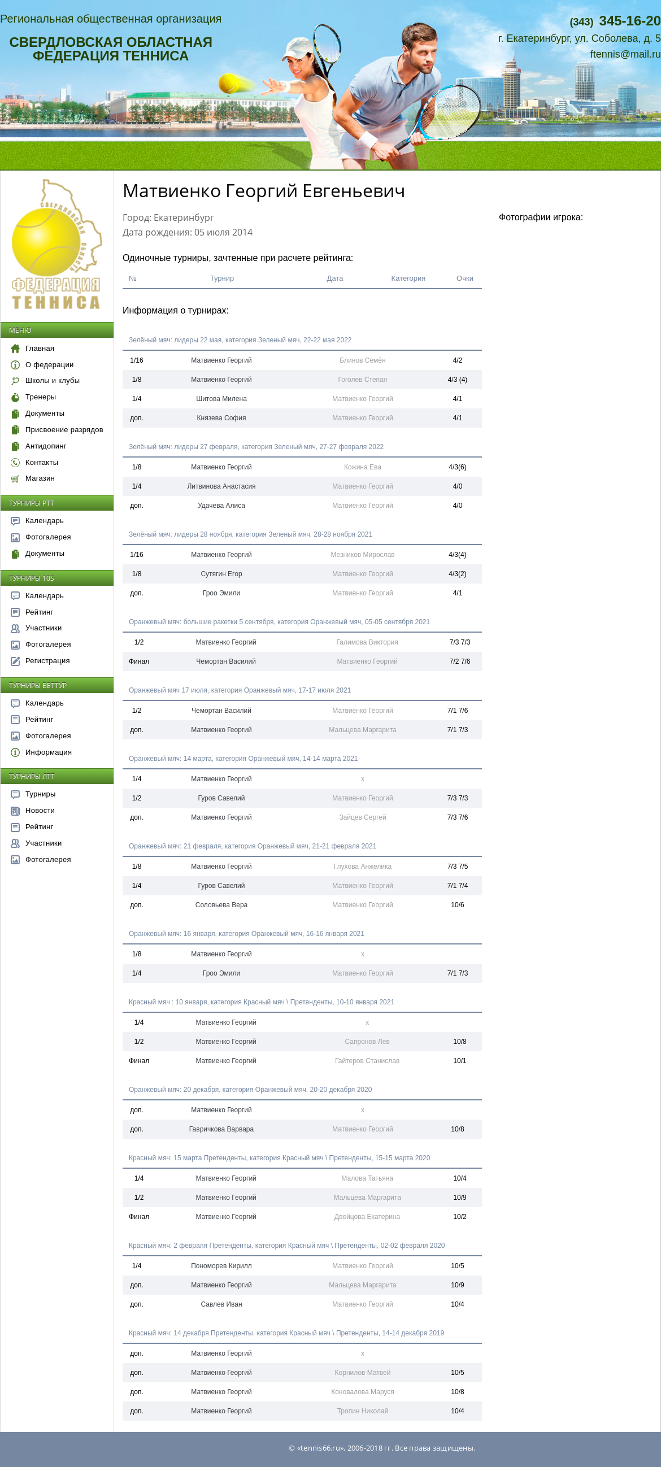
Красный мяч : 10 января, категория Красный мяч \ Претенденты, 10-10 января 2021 (261, 1002)
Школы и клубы (45, 380)
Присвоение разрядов (57, 429)
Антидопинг (39, 446)
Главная (32, 348)
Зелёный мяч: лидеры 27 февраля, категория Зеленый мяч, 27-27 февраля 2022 (256, 447)
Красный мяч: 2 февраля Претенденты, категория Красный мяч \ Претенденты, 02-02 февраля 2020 (287, 1246)
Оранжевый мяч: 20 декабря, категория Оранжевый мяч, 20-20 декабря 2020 (250, 1090)
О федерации (42, 364)
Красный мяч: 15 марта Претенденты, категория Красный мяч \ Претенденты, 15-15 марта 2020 (279, 1158)
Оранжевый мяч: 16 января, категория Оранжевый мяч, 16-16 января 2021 (246, 934)
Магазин (33, 478)
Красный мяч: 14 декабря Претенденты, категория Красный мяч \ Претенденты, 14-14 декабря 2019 (286, 1333)
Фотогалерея (41, 537)
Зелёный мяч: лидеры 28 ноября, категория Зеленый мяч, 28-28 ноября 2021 (250, 534)
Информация (41, 752)
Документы (37, 413)
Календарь (37, 520)
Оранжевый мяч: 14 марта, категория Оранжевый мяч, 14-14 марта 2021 (243, 759)
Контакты (34, 462)
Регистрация (40, 660)
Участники (36, 628)
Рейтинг (32, 612)
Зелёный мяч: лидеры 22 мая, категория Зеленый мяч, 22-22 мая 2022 (240, 340)
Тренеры (33, 397)
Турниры (33, 794)
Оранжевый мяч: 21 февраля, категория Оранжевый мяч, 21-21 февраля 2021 (252, 846)
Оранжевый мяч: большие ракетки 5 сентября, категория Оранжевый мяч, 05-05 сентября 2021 (279, 622)
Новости (33, 810)
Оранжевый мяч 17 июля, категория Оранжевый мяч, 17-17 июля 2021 (240, 690)
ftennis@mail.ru (625, 54)
